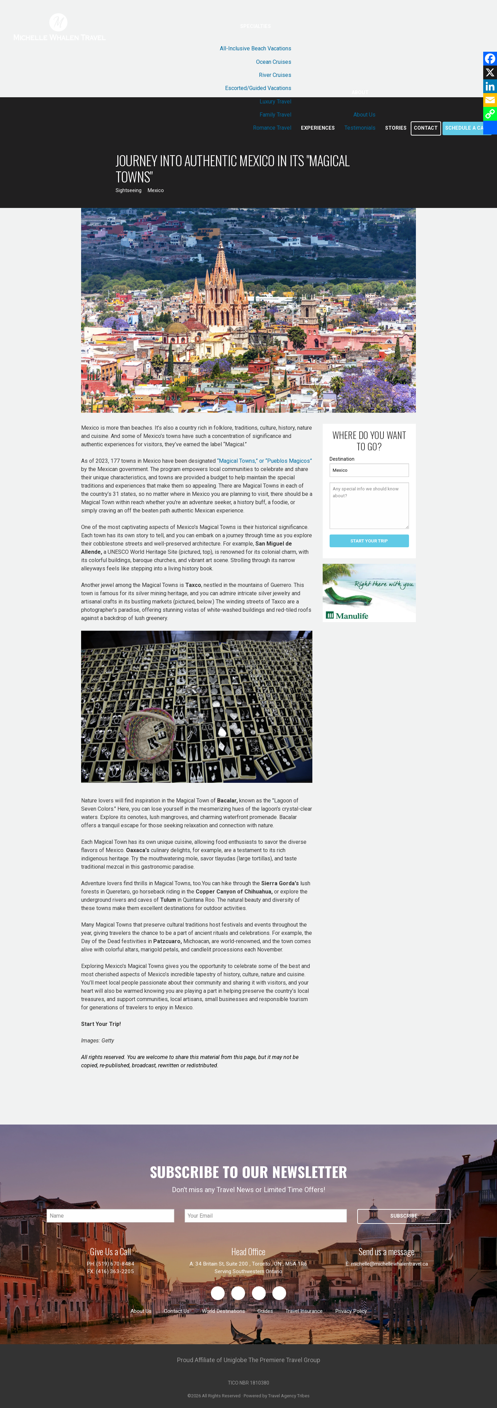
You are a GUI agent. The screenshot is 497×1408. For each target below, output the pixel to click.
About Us (364, 114)
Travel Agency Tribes (289, 1395)
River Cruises (275, 75)
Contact (426, 128)
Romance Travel (272, 127)
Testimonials (360, 127)
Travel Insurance (304, 1311)
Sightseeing (129, 190)
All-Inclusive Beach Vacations (255, 48)
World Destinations (223, 1311)
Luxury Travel (275, 101)
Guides (265, 1311)
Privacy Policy (351, 1311)
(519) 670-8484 (115, 1264)
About (360, 93)
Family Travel (275, 114)
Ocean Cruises (273, 62)
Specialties (255, 26)
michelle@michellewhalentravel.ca (389, 1264)
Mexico (156, 190)
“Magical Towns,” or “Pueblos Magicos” (264, 461)
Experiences (318, 128)
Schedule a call (467, 128)
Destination (342, 459)
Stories (396, 128)
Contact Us (176, 1311)
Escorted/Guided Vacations (258, 88)
